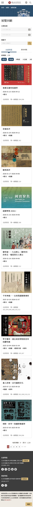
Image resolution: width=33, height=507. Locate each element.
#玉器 (25, 59)
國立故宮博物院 (14, 2)
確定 (28, 504)
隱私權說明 (8, 500)
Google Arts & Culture (12, 469)
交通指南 (25, 461)
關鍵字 (3, 40)
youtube (9, 469)
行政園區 (21, 463)
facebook (2, 469)
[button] (26, 2)
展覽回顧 (13, 7)
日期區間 (4, 26)
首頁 (2, 7)
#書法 (4, 59)
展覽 (7, 7)
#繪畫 (11, 59)
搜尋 (30, 43)
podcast (15, 469)
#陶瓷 (18, 59)
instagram (6, 469)
